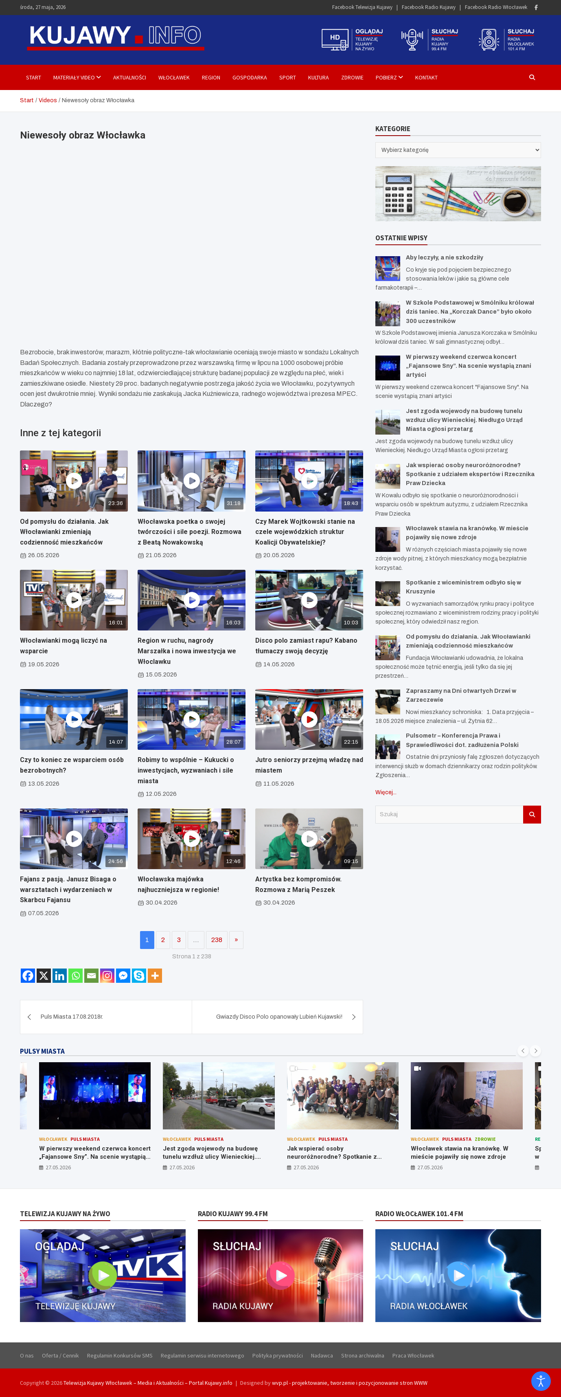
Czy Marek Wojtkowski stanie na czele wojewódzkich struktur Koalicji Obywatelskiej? (305, 532)
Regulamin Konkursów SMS (120, 1355)
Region (211, 77)
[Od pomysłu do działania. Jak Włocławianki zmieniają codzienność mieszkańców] (387, 647)
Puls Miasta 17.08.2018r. (72, 1017)
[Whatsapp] (75, 976)
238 (216, 939)
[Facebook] (28, 976)
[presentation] (523, 1051)
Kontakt (426, 77)
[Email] (91, 976)
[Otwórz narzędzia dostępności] (541, 1381)
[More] (155, 976)
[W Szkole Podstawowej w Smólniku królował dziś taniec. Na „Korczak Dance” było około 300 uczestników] (387, 313)
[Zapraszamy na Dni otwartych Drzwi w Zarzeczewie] (387, 702)
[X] (44, 976)
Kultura (318, 77)
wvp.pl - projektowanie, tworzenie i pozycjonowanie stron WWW (349, 1382)
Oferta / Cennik (60, 1355)
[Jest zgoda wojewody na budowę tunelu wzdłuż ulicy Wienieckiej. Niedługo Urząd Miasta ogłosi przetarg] (387, 422)
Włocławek (174, 77)
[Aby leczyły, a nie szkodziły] (387, 268)
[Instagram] (107, 976)
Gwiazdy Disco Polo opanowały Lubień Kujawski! (279, 1017)
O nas (27, 1355)
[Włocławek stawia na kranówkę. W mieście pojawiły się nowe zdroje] (387, 539)
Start (33, 77)
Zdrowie (352, 77)
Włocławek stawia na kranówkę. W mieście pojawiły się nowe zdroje (459, 1152)
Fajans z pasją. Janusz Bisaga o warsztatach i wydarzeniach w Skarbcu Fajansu (68, 889)
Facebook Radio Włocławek (496, 7)
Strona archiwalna (362, 1355)
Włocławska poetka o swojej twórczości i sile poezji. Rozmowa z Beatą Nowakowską (189, 532)
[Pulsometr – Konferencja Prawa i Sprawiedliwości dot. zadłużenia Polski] (387, 746)
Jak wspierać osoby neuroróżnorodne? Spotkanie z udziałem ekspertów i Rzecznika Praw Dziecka (470, 474)
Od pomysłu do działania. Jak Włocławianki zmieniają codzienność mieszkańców (64, 532)
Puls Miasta (85, 1139)
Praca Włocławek (413, 1355)
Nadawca (322, 1355)
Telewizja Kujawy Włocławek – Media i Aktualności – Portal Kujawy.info (148, 1382)
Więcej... (386, 792)
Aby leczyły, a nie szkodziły (444, 258)
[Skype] (139, 976)
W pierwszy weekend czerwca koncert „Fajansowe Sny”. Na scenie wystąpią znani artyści (468, 366)
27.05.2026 (58, 1167)
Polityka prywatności (277, 1355)
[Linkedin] (60, 976)
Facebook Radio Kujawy (429, 7)
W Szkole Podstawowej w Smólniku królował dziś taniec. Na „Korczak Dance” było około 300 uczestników (470, 312)
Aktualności (129, 77)
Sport (287, 77)
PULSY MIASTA (42, 1051)
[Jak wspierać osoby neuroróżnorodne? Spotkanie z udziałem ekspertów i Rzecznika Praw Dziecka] (387, 476)
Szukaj (532, 815)
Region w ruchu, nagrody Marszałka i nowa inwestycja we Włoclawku (187, 651)
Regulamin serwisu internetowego (202, 1355)
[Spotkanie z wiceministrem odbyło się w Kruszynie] (387, 593)
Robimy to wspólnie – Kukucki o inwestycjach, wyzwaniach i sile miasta (186, 770)
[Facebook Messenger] (123, 976)
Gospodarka (249, 77)
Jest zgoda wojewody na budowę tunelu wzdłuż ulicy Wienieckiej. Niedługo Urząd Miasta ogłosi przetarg (464, 420)
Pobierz (386, 77)
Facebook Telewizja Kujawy (362, 7)
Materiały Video (74, 77)
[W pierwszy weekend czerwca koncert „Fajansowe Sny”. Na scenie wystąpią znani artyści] (387, 368)
